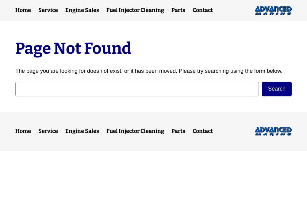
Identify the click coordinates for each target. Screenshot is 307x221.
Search (277, 89)
